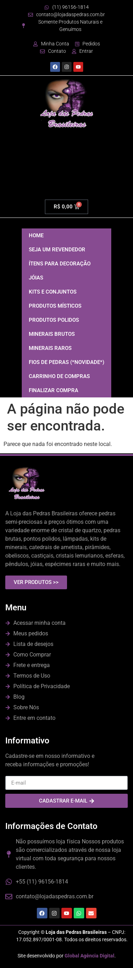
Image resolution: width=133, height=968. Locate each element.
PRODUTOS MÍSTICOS (55, 306)
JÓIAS (36, 278)
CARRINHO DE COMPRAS (59, 376)
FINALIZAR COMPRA (53, 390)
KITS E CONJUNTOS (53, 292)
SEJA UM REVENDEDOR (57, 249)
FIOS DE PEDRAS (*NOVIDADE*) (66, 362)
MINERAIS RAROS (50, 348)
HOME (36, 235)
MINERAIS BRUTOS (52, 334)
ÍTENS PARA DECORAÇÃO (60, 263)
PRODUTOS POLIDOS (54, 320)
